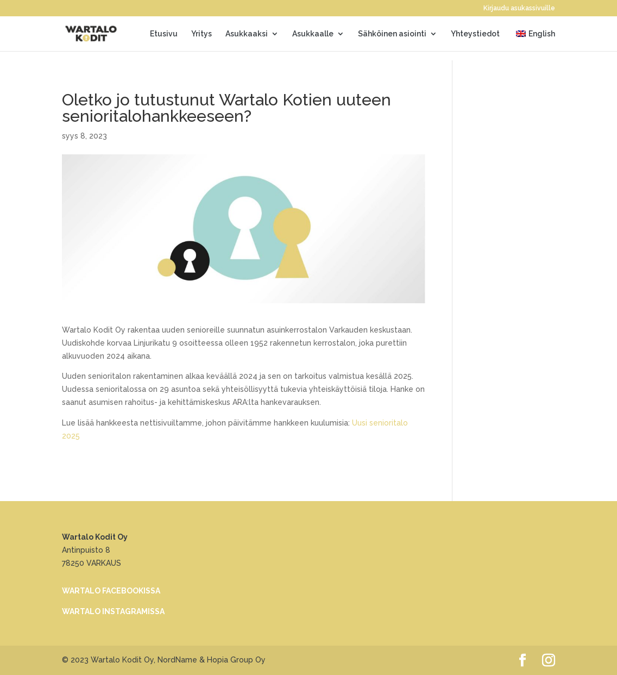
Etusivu (164, 34)
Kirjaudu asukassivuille (519, 8)
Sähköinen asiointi (392, 34)
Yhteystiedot (475, 34)
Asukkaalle (312, 34)
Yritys (201, 34)
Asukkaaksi (246, 34)
